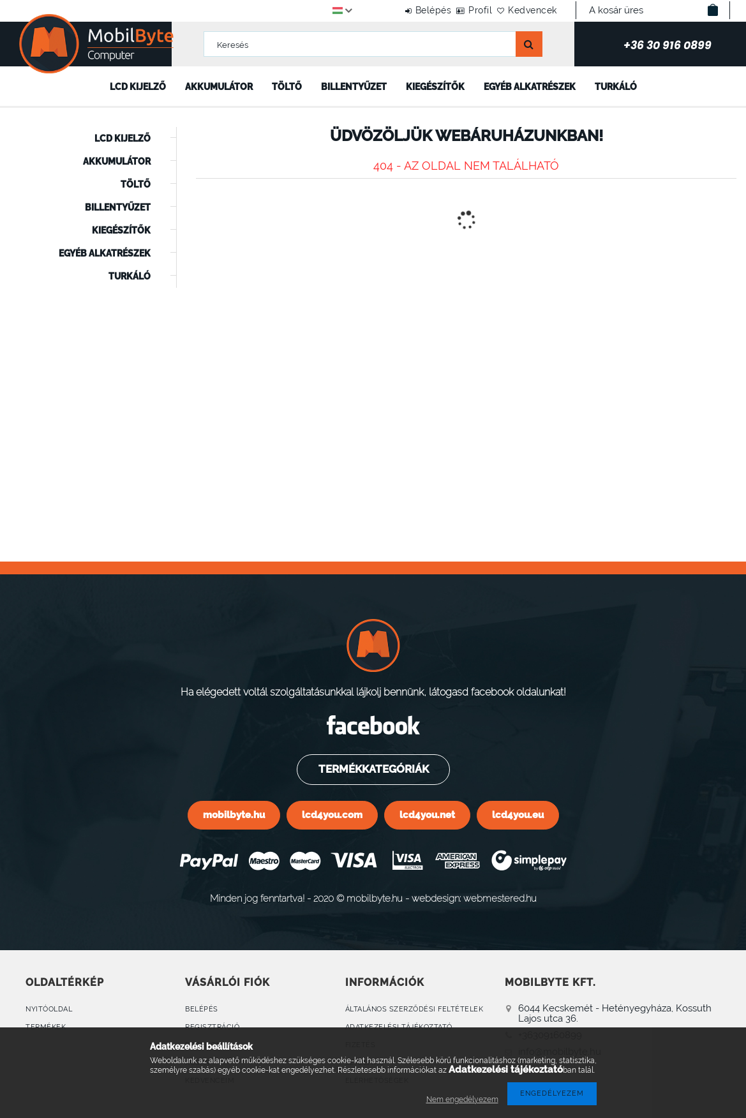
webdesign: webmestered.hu (474, 898)
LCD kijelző (138, 87)
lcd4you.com (332, 814)
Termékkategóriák (372, 769)
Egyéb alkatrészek (530, 87)
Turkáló (616, 87)
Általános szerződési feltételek (414, 1009)
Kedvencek (525, 10)
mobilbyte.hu (234, 814)
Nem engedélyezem (462, 1099)
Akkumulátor (219, 87)
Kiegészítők (435, 87)
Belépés (398, 10)
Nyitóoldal (49, 1009)
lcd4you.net (427, 814)
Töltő (287, 87)
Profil (459, 10)
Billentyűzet (354, 87)
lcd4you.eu (518, 814)
